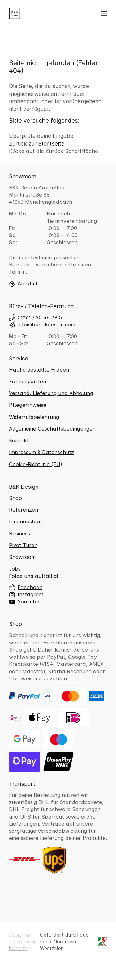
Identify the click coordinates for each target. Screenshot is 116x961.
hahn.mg (18, 948)
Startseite (51, 143)
